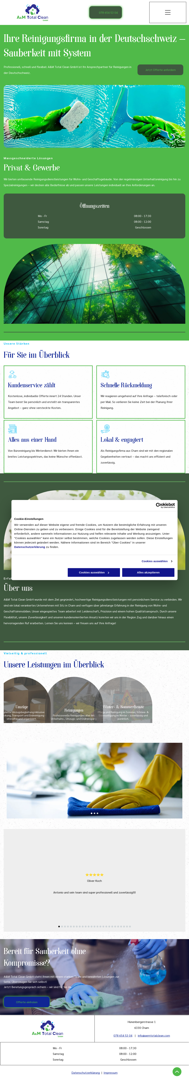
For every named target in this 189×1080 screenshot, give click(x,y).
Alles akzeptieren (148, 572)
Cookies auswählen (155, 561)
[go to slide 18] (109, 926)
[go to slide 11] (88, 926)
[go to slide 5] (71, 926)
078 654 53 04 (123, 1035)
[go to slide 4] (68, 926)
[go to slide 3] (97, 813)
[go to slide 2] (94, 813)
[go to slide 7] (77, 926)
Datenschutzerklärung (29, 546)
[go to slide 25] (130, 926)
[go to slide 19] (112, 926)
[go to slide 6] (74, 926)
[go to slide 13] (94, 926)
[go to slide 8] (79, 926)
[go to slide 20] (115, 926)
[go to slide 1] (91, 813)
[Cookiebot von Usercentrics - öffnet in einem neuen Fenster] (158, 505)
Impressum (111, 1072)
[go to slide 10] (85, 926)
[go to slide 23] (124, 926)
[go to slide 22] (121, 926)
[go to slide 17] (106, 926)
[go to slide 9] (82, 926)
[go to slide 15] (100, 926)
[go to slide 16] (103, 926)
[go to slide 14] (97, 926)
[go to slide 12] (91, 926)
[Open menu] (168, 12)
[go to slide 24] (127, 926)
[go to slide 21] (118, 926)
